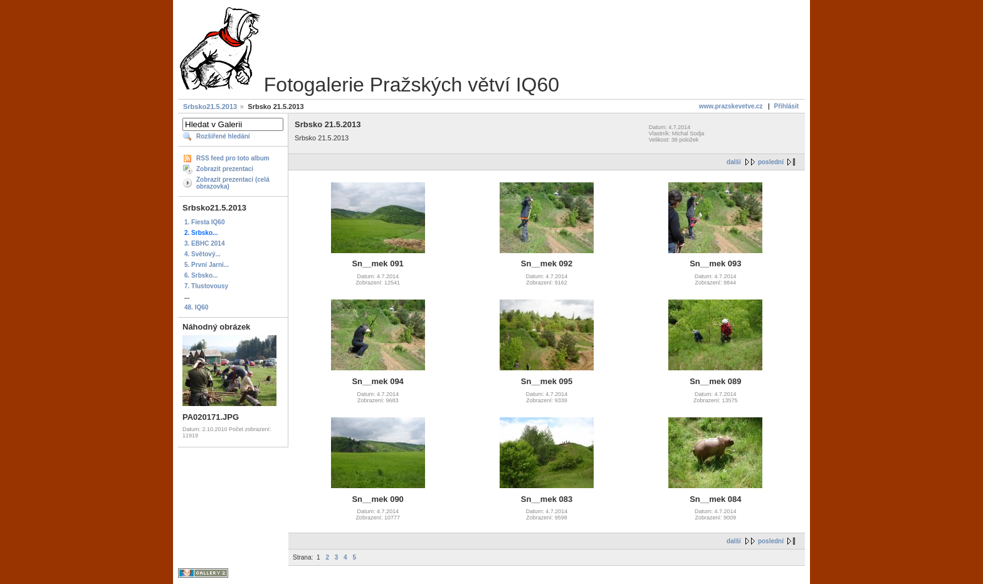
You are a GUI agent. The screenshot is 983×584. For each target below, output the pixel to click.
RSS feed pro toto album (233, 158)
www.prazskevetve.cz (731, 106)
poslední (771, 162)
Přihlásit (786, 106)
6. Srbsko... (201, 275)
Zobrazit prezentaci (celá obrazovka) (233, 183)
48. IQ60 (196, 307)
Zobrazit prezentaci (224, 168)
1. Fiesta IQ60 (204, 222)
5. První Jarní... (206, 264)
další (734, 162)
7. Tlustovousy (206, 286)
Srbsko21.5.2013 (210, 106)
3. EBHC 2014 (204, 243)
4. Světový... (202, 254)
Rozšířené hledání (223, 136)
